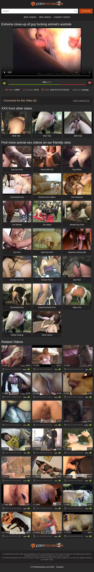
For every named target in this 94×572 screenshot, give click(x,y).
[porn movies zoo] (47, 3)
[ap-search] (39, 11)
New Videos (45, 17)
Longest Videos (62, 17)
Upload (86, 11)
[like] (4, 83)
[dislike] (90, 83)
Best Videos (30, 17)
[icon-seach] (75, 11)
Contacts (59, 567)
